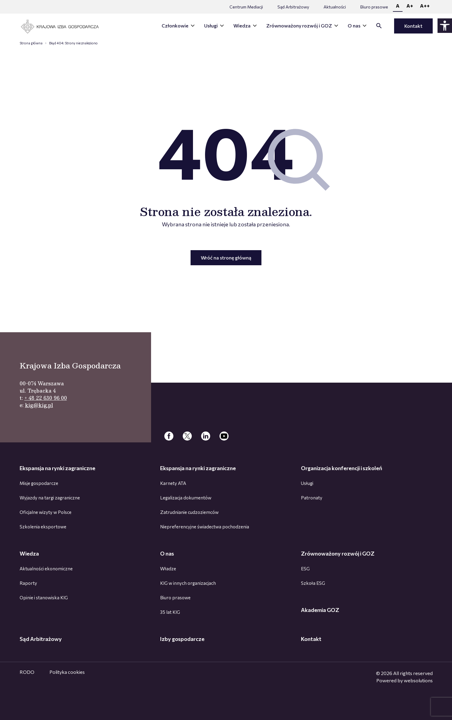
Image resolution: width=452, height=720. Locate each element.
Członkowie (175, 25)
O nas (354, 25)
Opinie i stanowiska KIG (44, 597)
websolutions (418, 680)
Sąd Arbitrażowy (293, 6)
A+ (409, 5)
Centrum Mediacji (246, 6)
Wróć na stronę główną (226, 257)
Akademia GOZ (320, 610)
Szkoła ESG (313, 583)
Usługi (211, 25)
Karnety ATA (173, 483)
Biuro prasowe (374, 6)
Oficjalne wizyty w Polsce (45, 512)
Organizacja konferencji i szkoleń (341, 468)
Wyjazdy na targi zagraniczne (50, 497)
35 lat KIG (170, 612)
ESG (305, 568)
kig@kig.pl (39, 405)
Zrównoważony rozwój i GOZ (299, 25)
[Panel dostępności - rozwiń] (445, 25)
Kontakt (413, 26)
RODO (27, 672)
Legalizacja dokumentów (185, 497)
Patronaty (311, 497)
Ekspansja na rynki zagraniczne (57, 468)
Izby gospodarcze (182, 639)
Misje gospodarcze (39, 483)
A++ (425, 5)
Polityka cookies (67, 672)
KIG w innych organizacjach (188, 583)
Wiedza (242, 25)
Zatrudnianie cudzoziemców (189, 512)
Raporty (28, 583)
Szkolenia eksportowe (43, 526)
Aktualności (335, 6)
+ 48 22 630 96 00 (45, 398)
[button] (379, 27)
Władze (168, 568)
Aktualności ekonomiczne (46, 568)
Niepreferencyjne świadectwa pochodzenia (204, 526)
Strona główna (31, 43)
